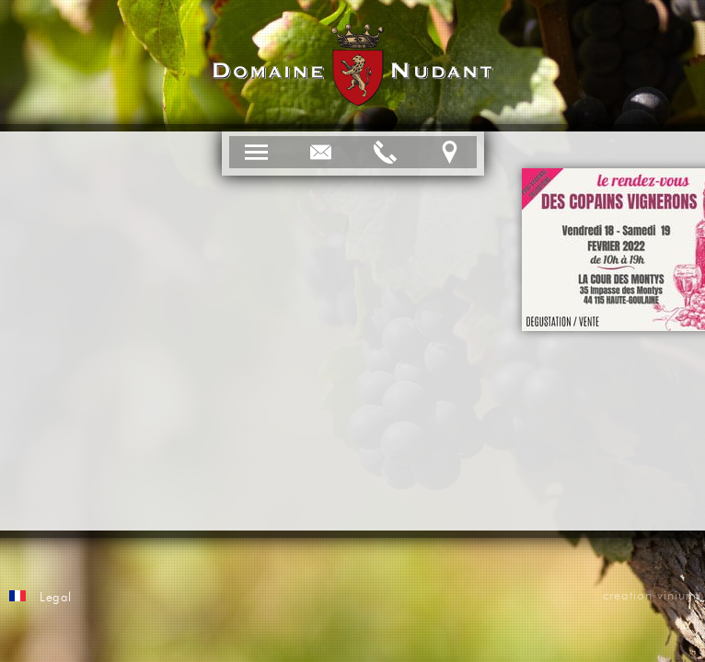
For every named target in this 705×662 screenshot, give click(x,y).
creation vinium (650, 595)
